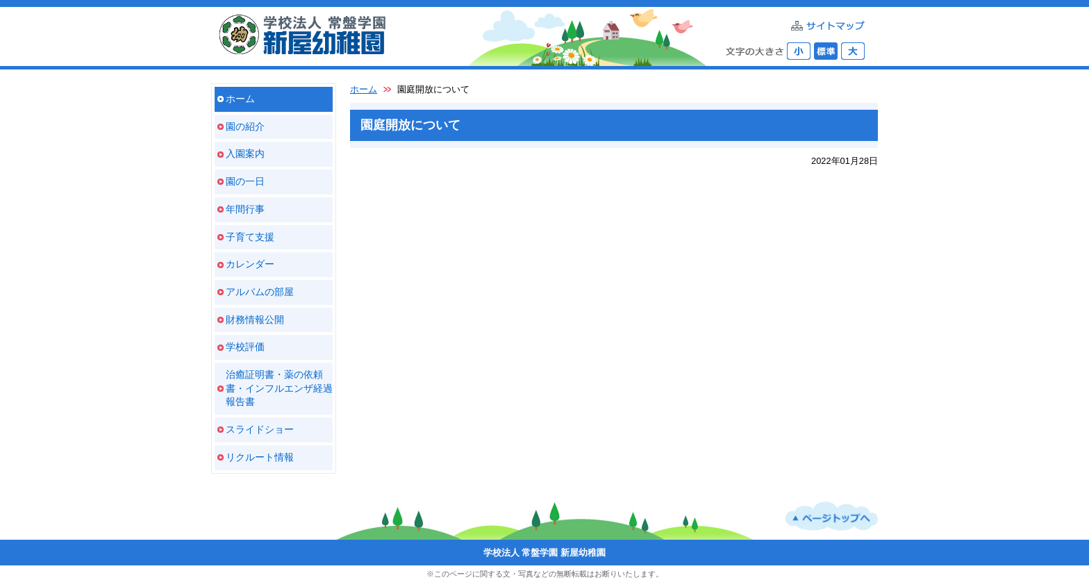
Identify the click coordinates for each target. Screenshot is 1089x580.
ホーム (240, 98)
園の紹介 (245, 126)
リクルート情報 (260, 457)
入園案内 (245, 153)
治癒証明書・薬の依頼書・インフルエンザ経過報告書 (279, 388)
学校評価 (245, 346)
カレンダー (250, 264)
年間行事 (245, 209)
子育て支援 (250, 236)
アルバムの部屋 (260, 291)
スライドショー (260, 429)
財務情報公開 (255, 319)
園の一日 (245, 181)
